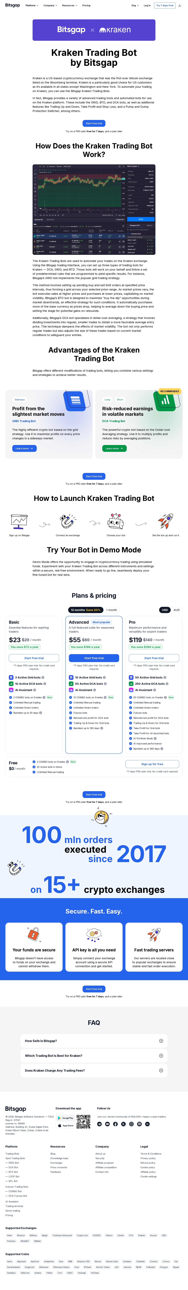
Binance (21, 1235)
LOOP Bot (14, 1176)
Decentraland (13, 1267)
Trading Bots (12, 1153)
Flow (77, 1267)
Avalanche (49, 1261)
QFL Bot (13, 1181)
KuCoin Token (103, 1267)
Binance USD (83, 1261)
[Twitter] (123, 1124)
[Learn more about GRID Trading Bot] (24, 448)
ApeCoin (35, 1261)
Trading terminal (14, 1206)
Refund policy (147, 1162)
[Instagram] (131, 1124)
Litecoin (127, 1267)
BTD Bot (13, 1171)
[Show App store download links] (180, 5)
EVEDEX (97, 1235)
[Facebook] (115, 1124)
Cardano (127, 1261)
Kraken (141, 1235)
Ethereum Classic (61, 1267)
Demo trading (12, 1210)
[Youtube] (107, 1124)
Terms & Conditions (150, 1153)
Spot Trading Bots (15, 1158)
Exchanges (56, 1162)
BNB (70, 1261)
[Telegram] (99, 1124)
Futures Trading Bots (16, 1186)
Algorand (21, 1261)
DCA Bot (13, 1167)
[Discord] (139, 1124)
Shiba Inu (25, 1273)
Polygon (164, 1267)
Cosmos (153, 1261)
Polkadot (150, 1267)
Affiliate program (104, 1162)
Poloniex (11, 1241)
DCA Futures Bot (18, 1195)
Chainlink (140, 1261)
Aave (9, 1261)
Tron (60, 1273)
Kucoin (153, 1235)
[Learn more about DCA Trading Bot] (114, 448)
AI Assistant (11, 1201)
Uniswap (82, 1273)
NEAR (138, 1267)
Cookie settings (148, 1176)
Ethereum (43, 1267)
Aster (9, 1235)
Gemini (121, 1235)
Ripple (176, 1267)
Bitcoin (98, 1261)
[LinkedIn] (147, 1124)
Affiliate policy (148, 1171)
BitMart (37, 1241)
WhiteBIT (25, 1241)
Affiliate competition (106, 1167)
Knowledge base (59, 1158)
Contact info (102, 1171)
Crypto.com (82, 1235)
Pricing (9, 1215)
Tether (49, 1273)
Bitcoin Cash (112, 1261)
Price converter (58, 1167)
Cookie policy (147, 1167)
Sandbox (11, 1273)
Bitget (44, 1235)
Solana (38, 1273)
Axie (61, 1261)
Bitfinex (33, 1235)
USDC (70, 1273)
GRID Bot (14, 1162)
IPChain (87, 1267)
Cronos (166, 1261)
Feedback (55, 1171)
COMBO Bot (15, 1191)
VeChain (95, 1273)
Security (99, 1158)
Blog (52, 1153)
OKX (164, 1235)
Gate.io (109, 1235)
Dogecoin (29, 1267)
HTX (131, 1235)
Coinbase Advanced (62, 1235)
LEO (117, 1267)
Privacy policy (148, 1158)
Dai (176, 1261)
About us (100, 1153)
